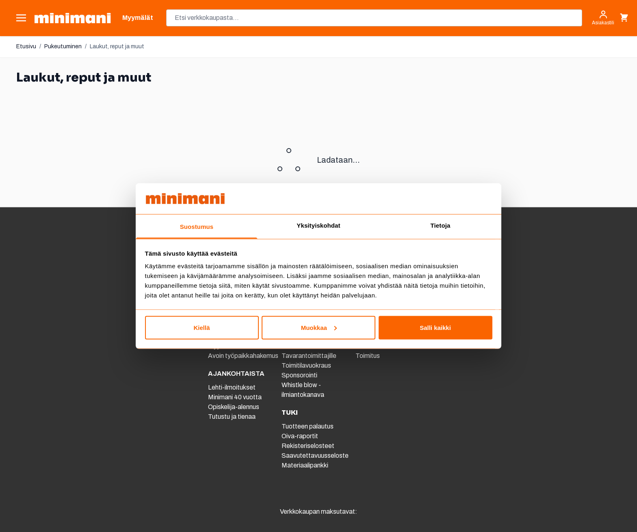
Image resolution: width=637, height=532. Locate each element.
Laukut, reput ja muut (117, 46)
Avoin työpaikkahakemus (243, 355)
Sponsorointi (299, 375)
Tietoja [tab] (441, 225)
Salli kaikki (435, 327)
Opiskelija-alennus (233, 406)
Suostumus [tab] (197, 226)
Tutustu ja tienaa (232, 416)
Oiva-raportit (300, 436)
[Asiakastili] (603, 18)
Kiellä (201, 327)
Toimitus (367, 355)
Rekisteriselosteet (308, 445)
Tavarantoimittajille (309, 355)
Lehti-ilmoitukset (232, 387)
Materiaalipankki (305, 465)
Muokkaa (319, 327)
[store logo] (72, 18)
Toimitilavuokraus (306, 365)
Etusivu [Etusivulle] (26, 46)
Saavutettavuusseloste (315, 455)
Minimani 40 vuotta (235, 397)
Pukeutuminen (63, 46)
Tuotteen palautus (308, 426)
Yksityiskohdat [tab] (318, 225)
